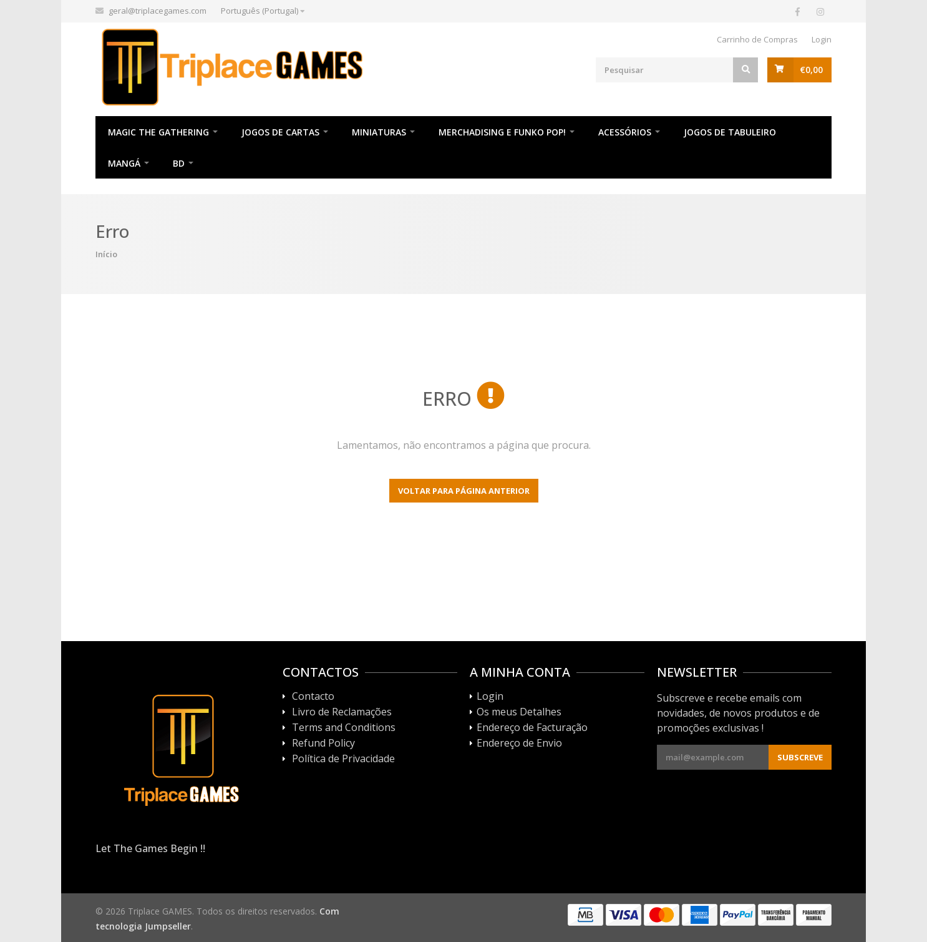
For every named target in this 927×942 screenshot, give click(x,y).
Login (822, 39)
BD (179, 163)
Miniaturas (379, 132)
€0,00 (811, 70)
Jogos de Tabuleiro (730, 132)
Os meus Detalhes (519, 712)
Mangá (124, 163)
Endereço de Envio (519, 743)
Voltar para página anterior (464, 490)
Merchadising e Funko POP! (502, 132)
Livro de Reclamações (342, 712)
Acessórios (624, 132)
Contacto (313, 696)
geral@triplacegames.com (157, 10)
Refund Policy (323, 743)
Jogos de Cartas (280, 132)
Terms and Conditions (344, 728)
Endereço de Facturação (532, 728)
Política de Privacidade (343, 759)
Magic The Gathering (158, 132)
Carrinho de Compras (757, 39)
